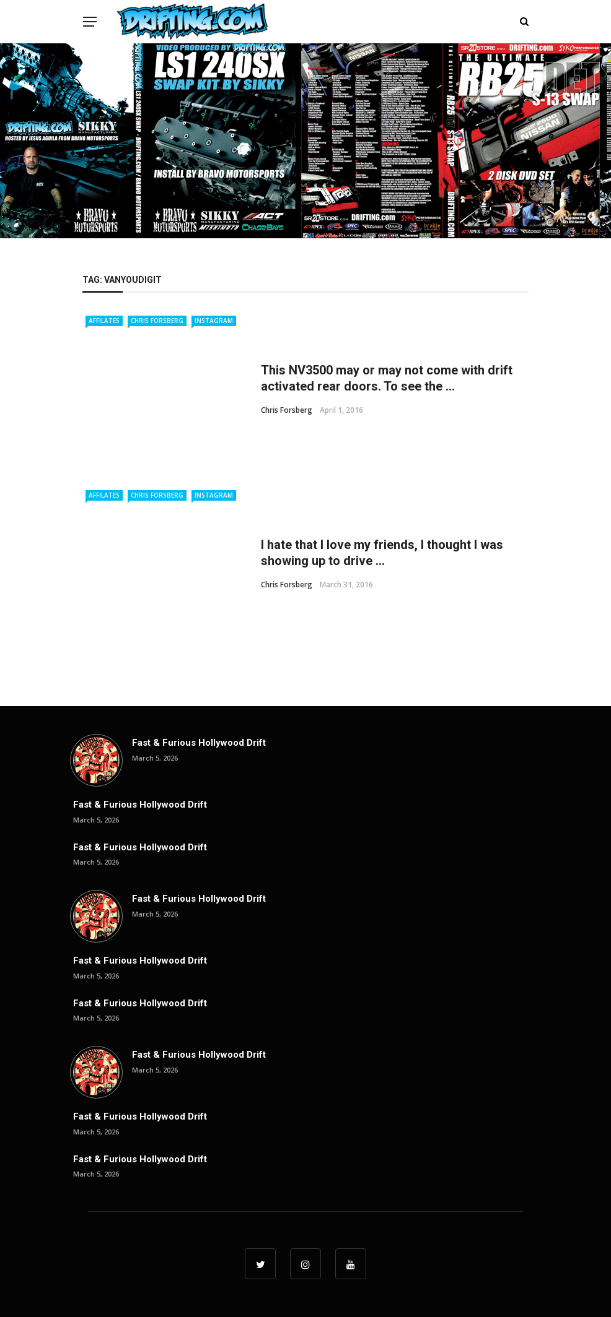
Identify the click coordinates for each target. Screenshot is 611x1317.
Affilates (104, 320)
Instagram (214, 320)
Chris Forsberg (157, 320)
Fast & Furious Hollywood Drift (199, 742)
